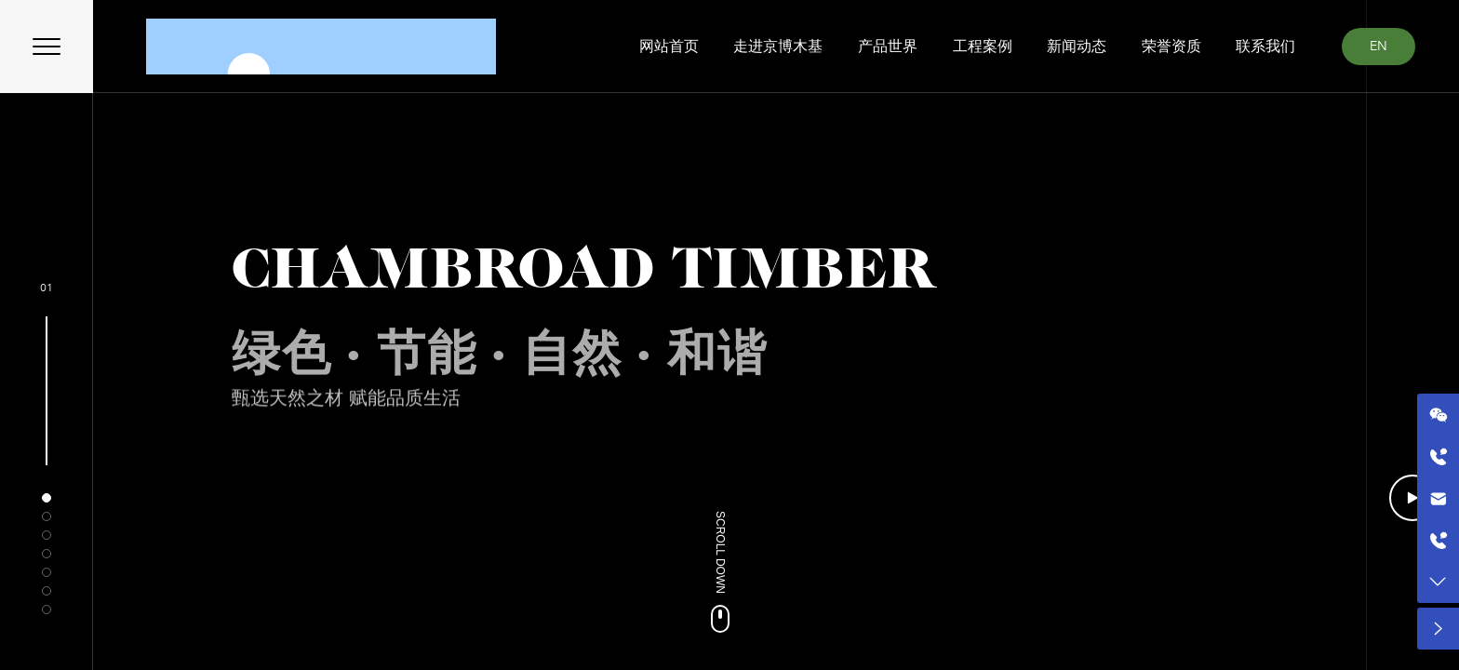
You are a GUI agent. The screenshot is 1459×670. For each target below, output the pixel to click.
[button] (46, 497)
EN (1378, 46)
